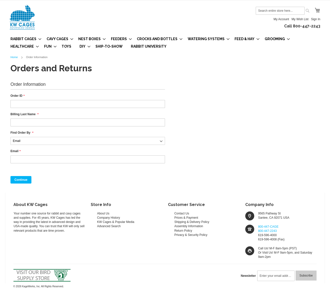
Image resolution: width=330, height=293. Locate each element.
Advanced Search (109, 226)
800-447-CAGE (268, 226)
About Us (103, 213)
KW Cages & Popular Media (115, 222)
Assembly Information (188, 226)
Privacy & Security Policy (190, 235)
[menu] (165, 42)
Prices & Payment (186, 217)
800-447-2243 (267, 231)
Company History (108, 217)
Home (14, 57)
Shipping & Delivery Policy (191, 222)
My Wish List (300, 19)
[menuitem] (24, 39)
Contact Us (181, 213)
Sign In (315, 19)
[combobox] (280, 11)
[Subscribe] (306, 276)
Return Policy (183, 230)
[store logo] (22, 17)
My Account (281, 19)
